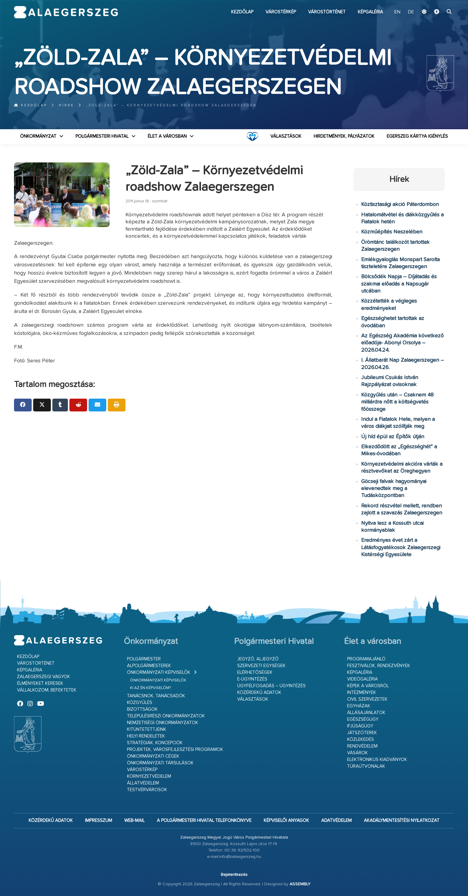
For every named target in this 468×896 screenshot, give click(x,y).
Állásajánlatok (366, 712)
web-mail (134, 820)
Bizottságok (142, 709)
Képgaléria (370, 12)
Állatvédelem (143, 783)
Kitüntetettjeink (146, 729)
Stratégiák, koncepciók (155, 743)
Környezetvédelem (149, 776)
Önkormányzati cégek (153, 756)
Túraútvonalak (366, 766)
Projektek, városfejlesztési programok (175, 749)
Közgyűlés (139, 702)
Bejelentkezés (234, 875)
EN (397, 12)
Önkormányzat (38, 136)
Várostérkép (281, 12)
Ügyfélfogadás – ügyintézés (271, 686)
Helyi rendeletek (146, 736)
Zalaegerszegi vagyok (43, 676)
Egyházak (358, 706)
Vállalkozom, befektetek (46, 690)
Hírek (66, 105)
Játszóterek (362, 733)
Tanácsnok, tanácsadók (156, 696)
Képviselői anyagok (286, 820)
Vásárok (357, 753)
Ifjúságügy (360, 726)
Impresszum (98, 820)
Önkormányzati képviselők (158, 672)
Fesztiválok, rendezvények (378, 665)
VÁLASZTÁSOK (285, 136)
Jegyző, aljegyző (258, 659)
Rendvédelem (362, 746)
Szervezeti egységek (261, 665)
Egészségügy (362, 719)
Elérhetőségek (255, 672)
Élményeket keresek (40, 683)
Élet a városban (167, 136)
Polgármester (144, 659)
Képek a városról (368, 686)
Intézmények (361, 692)
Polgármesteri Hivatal (102, 136)
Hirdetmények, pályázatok (344, 136)
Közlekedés (360, 739)
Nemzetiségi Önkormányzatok (162, 722)
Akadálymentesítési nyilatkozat (401, 820)
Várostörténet (327, 12)
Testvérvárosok (147, 790)
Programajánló (366, 659)
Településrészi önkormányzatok (166, 716)
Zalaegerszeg (66, 12)
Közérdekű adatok (259, 692)
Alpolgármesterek (149, 665)
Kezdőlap (242, 12)
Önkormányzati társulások (160, 763)
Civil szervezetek (367, 699)
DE (411, 12)
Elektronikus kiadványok (377, 759)
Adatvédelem (336, 820)
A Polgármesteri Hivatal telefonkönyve (204, 820)
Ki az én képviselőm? (150, 688)
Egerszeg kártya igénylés (417, 136)
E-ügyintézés (252, 679)
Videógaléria (362, 679)
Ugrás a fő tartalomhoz (439, 2)
